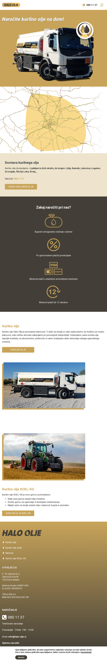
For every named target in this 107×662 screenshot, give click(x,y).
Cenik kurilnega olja (21, 186)
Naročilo (9, 553)
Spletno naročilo (10, 643)
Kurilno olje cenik (13, 547)
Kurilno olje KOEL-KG (18, 513)
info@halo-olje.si (17, 636)
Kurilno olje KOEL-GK (15, 558)
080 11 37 (91, 4)
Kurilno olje (18, 349)
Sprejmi (21, 657)
